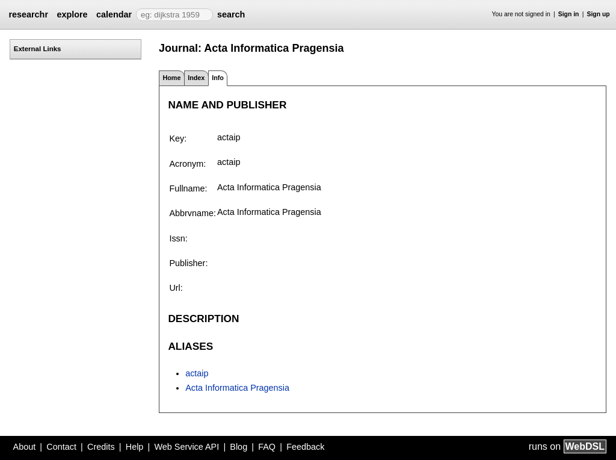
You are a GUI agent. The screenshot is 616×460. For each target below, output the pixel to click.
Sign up (598, 14)
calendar (114, 14)
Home (171, 77)
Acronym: (187, 164)
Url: (175, 288)
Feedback (305, 447)
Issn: (178, 238)
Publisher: (188, 263)
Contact (61, 447)
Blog (238, 447)
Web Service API (186, 447)
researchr (28, 14)
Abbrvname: (192, 213)
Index (196, 77)
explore (72, 14)
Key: (177, 138)
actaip (196, 373)
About (24, 447)
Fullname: (188, 188)
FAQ (267, 447)
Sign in (568, 14)
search (231, 14)
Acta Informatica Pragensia (237, 388)
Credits (101, 447)
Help (135, 447)
